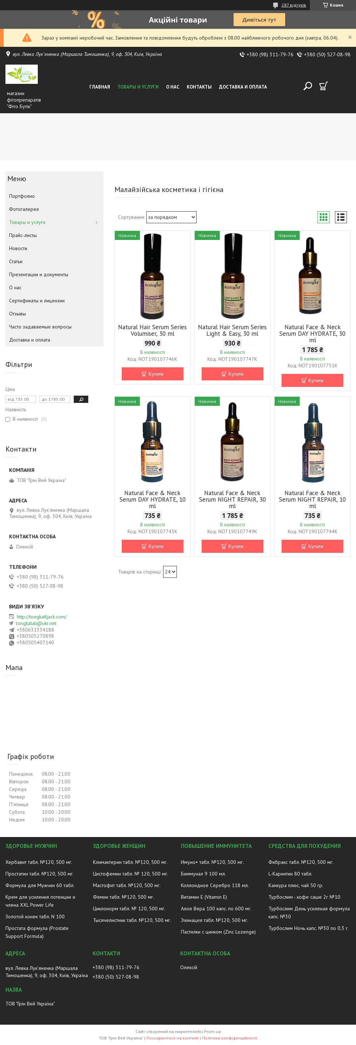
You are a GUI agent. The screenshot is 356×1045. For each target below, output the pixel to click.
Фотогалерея (24, 209)
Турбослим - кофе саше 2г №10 (304, 897)
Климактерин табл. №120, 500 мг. (130, 862)
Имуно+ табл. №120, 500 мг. (212, 862)
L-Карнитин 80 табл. (290, 873)
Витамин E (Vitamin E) (204, 897)
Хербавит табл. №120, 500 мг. (38, 862)
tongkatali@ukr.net (36, 623)
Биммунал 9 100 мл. (203, 873)
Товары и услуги (138, 87)
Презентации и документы (38, 274)
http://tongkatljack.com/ (42, 617)
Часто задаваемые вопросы (40, 326)
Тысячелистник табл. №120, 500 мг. (132, 920)
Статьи (16, 261)
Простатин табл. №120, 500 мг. (39, 873)
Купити (156, 374)
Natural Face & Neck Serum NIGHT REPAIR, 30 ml (232, 499)
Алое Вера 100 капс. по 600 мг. (216, 908)
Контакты (199, 87)
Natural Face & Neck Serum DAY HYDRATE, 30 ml (312, 333)
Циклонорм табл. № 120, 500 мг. (129, 908)
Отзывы (17, 313)
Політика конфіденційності (229, 1038)
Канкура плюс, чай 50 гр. (295, 885)
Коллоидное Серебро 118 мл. (215, 885)
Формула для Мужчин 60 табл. (39, 885)
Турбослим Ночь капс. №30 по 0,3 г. (308, 928)
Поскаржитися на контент (172, 1038)
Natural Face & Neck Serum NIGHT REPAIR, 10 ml (312, 499)
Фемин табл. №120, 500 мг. (123, 897)
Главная (99, 87)
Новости (18, 248)
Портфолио (22, 196)
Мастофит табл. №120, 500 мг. (127, 885)
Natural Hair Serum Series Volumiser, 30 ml (152, 330)
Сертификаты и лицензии (37, 300)
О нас (172, 87)
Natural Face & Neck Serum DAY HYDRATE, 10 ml (153, 499)
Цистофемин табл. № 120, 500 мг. (130, 873)
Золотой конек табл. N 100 (35, 916)
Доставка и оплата (243, 87)
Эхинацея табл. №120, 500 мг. (214, 920)
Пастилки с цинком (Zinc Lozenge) (218, 931)
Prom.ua (212, 1031)
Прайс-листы (23, 235)
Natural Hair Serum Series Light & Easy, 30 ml (232, 330)
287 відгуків (294, 5)
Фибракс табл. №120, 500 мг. (300, 862)
